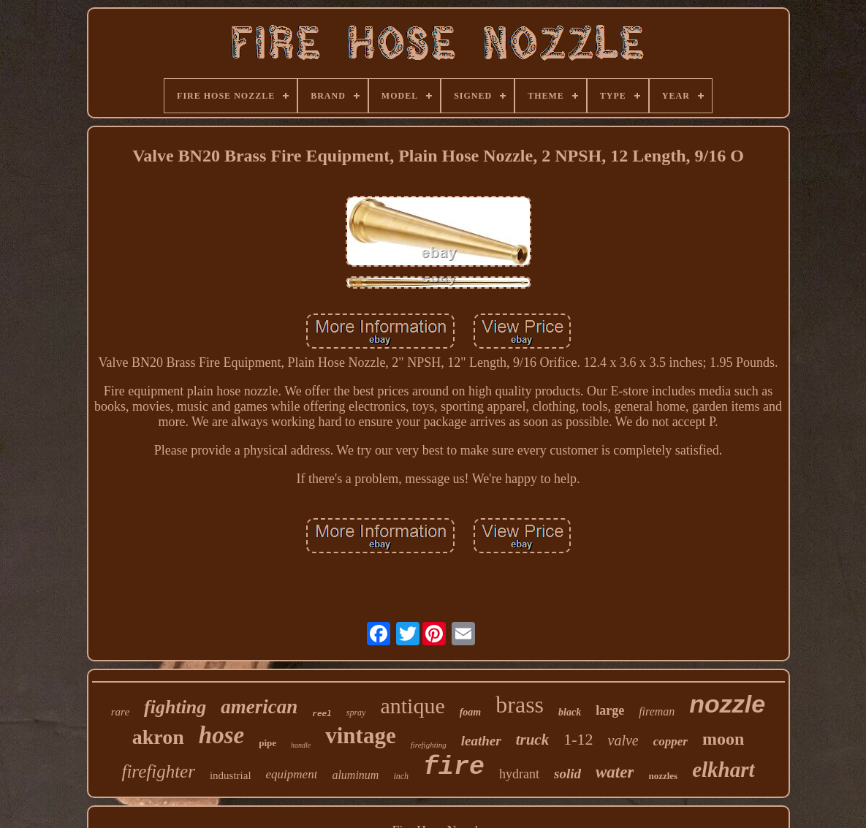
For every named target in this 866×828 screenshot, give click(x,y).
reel (321, 714)
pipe (267, 742)
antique (412, 706)
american (259, 707)
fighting (175, 707)
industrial (230, 775)
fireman (657, 711)
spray (356, 712)
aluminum (355, 775)
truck (533, 739)
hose (221, 735)
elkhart (723, 769)
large (610, 710)
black (569, 712)
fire (454, 767)
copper (670, 741)
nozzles (662, 775)
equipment (292, 774)
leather (481, 740)
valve (623, 740)
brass (519, 704)
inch (401, 776)
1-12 (578, 739)
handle (301, 745)
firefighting (429, 744)
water (615, 772)
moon (723, 738)
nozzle (727, 704)
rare (120, 712)
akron (158, 737)
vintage (360, 735)
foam (471, 712)
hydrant (519, 774)
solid (567, 773)
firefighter (157, 771)
